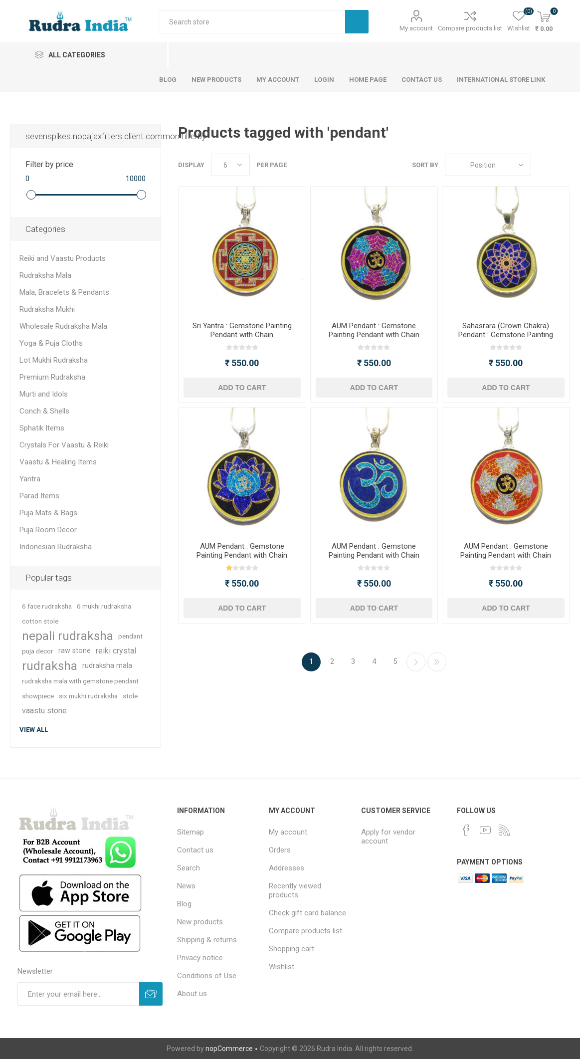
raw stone (74, 650)
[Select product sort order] (488, 165)
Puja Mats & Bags (48, 512)
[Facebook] (466, 830)
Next (415, 661)
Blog (184, 903)
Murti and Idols (43, 394)
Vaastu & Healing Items (58, 461)
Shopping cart (291, 948)
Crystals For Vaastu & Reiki (64, 444)
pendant (130, 636)
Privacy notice (200, 957)
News (186, 885)
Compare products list (470, 28)
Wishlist (281, 966)
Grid (543, 165)
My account (416, 28)
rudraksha (49, 666)
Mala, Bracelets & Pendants (64, 292)
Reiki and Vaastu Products (62, 258)
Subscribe (151, 994)
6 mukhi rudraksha (104, 606)
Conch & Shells (44, 411)
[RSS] (504, 830)
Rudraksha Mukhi (47, 309)
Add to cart (242, 388)
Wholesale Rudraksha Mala (63, 326)
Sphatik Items (41, 428)
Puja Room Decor (48, 529)
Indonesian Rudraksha (55, 546)
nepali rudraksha (67, 636)
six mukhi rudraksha (88, 696)
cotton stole (40, 621)
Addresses (286, 867)
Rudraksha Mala (45, 275)
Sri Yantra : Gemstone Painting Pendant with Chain (242, 330)
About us (192, 993)
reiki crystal (116, 650)
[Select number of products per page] (230, 165)
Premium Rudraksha (52, 377)
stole (130, 696)
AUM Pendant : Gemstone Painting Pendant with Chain (374, 330)
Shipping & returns (207, 939)
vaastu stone (44, 710)
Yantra (29, 478)
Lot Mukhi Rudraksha (53, 360)
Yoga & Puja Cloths (51, 343)
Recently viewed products (295, 890)
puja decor (37, 651)
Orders (280, 850)
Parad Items (39, 495)
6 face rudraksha (47, 606)
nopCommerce (229, 1049)
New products (200, 921)
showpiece (38, 696)
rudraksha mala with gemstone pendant (80, 681)
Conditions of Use (206, 975)
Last (436, 661)
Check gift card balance (307, 912)
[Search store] (252, 21)
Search (357, 21)
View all (33, 729)
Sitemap (190, 832)
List (562, 165)
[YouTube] (485, 830)
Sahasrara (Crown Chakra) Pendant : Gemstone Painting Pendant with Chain (505, 334)
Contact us (195, 850)
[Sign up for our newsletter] (78, 994)
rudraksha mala (107, 665)
